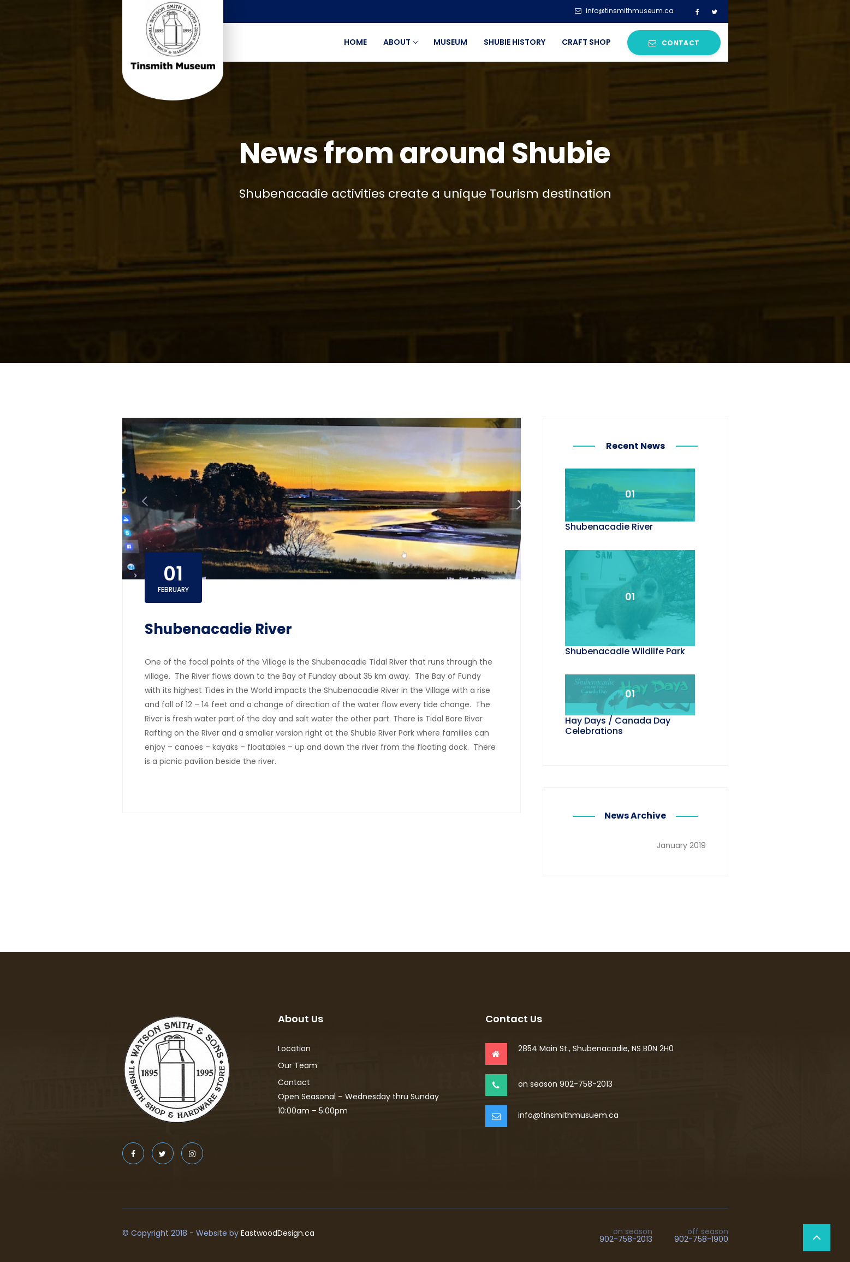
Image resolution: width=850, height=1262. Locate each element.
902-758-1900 (701, 1239)
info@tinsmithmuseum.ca (624, 11)
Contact (674, 43)
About (400, 42)
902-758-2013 (625, 1239)
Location (294, 1048)
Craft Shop (586, 42)
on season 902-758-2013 (565, 1084)
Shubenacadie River (218, 629)
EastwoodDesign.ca (277, 1233)
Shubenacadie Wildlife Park (625, 651)
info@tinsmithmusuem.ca (568, 1115)
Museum (450, 42)
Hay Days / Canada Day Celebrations (617, 725)
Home (355, 42)
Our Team (297, 1065)
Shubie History (514, 42)
